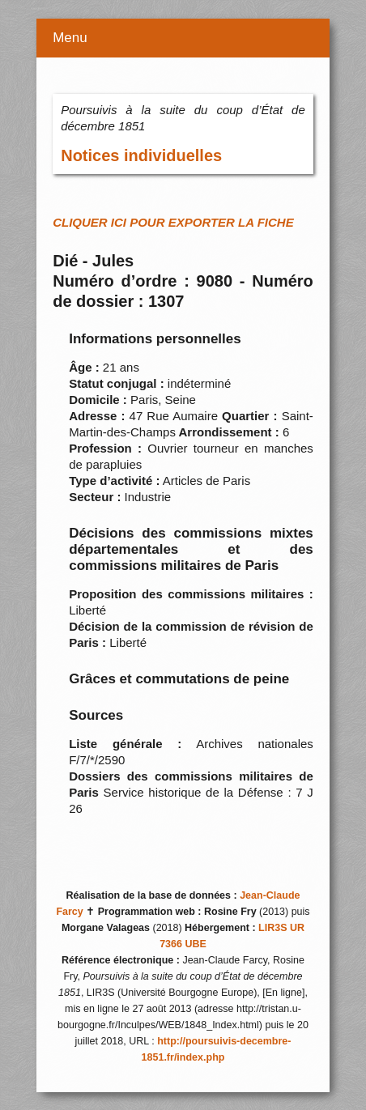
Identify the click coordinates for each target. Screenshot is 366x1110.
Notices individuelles (141, 155)
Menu (70, 37)
